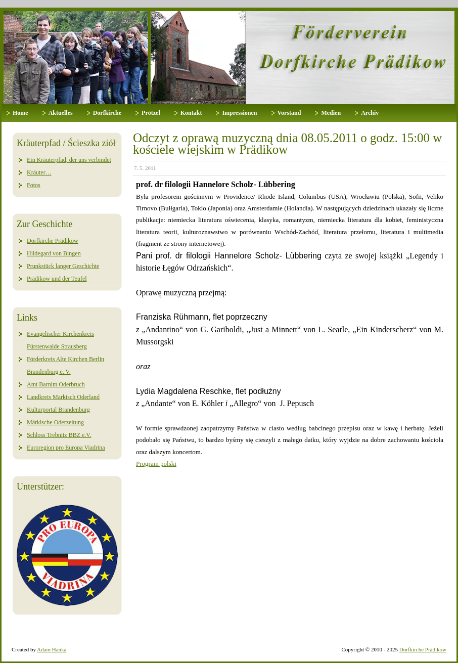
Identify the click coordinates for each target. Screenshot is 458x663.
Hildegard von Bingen (54, 253)
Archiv (370, 112)
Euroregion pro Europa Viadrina (66, 447)
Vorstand (289, 112)
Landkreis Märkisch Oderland (63, 397)
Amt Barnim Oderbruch (56, 384)
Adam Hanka (51, 649)
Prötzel (151, 112)
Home (20, 112)
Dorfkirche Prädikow (52, 240)
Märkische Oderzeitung (55, 422)
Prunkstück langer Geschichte (63, 266)
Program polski (156, 463)
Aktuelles (61, 112)
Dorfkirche (107, 112)
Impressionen (239, 112)
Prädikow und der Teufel (57, 278)
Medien (331, 112)
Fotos (33, 185)
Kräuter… (39, 172)
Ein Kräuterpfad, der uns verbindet (69, 159)
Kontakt (191, 112)
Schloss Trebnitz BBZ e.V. (59, 434)
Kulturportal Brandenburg (58, 409)
